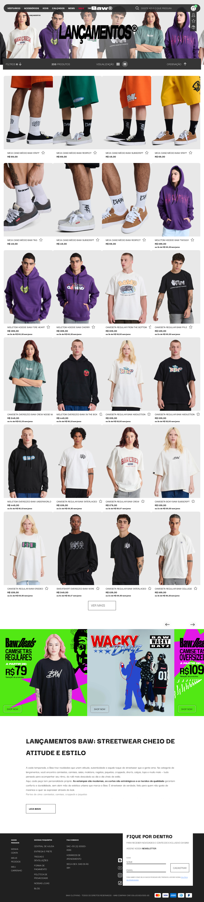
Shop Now (12, 709)
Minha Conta (14, 850)
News (71, 8)
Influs (92, 8)
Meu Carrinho (16, 868)
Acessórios (31, 8)
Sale (81, 8)
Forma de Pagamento (40, 867)
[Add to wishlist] (43, 152)
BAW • (25, 15)
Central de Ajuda (44, 846)
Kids (45, 8)
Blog (37, 888)
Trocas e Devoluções (41, 858)
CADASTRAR (180, 868)
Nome (128, 857)
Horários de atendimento (74, 856)
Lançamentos (35, 15)
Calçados (58, 8)
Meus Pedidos (15, 859)
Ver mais (98, 605)
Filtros (12, 64)
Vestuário (13, 8)
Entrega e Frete (43, 851)
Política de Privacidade (41, 876)
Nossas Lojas (41, 883)
